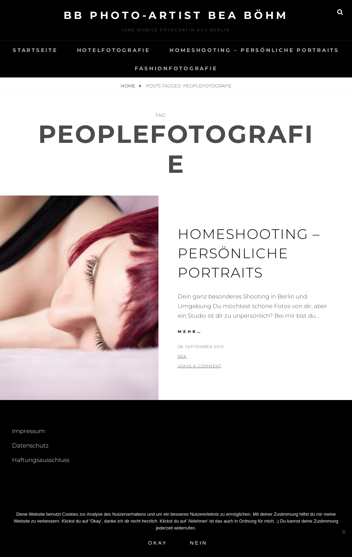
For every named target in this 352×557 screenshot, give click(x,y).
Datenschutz (30, 445)
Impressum (28, 431)
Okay (157, 543)
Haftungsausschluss (40, 459)
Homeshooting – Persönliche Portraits (254, 50)
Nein (198, 543)
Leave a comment (200, 366)
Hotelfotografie (113, 50)
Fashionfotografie (176, 68)
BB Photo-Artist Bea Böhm (176, 15)
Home (128, 85)
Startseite (35, 50)
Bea (182, 356)
